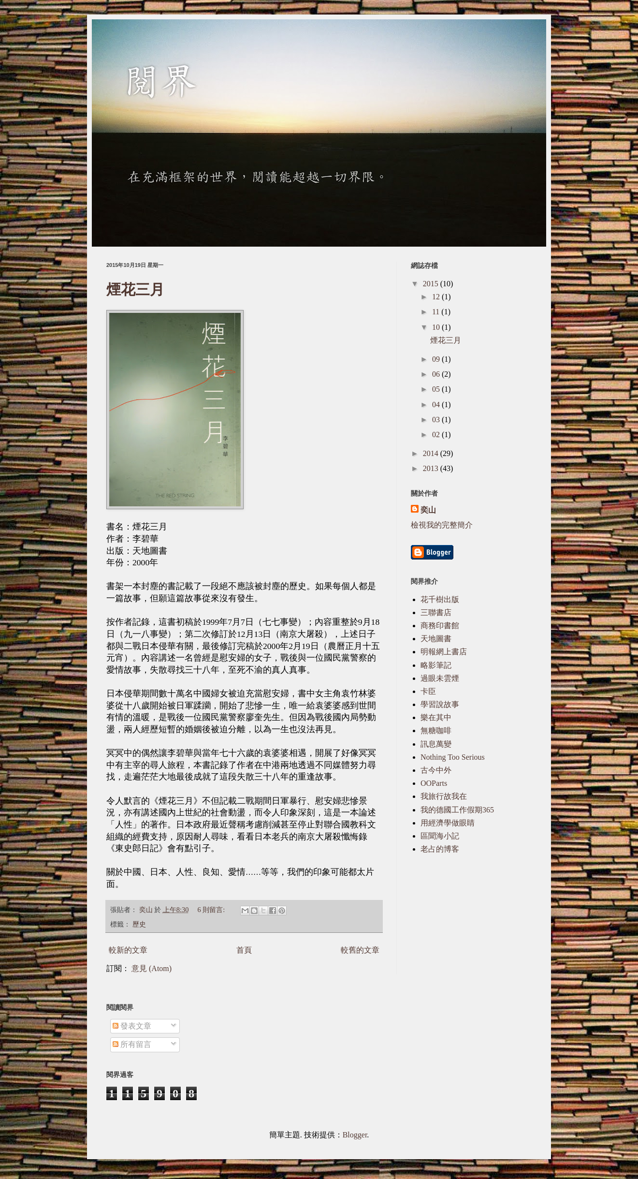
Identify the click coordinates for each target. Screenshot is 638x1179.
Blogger (355, 1135)
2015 (431, 284)
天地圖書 (435, 638)
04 (437, 404)
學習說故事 (439, 704)
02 (437, 434)
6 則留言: (211, 910)
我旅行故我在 (443, 796)
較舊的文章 (360, 950)
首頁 (244, 950)
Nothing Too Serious (452, 757)
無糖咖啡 (435, 730)
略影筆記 (435, 665)
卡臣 (428, 691)
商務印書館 (439, 625)
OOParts (433, 783)
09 (437, 359)
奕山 (428, 510)
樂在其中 (435, 717)
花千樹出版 (439, 599)
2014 (431, 453)
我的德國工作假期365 (457, 810)
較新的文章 (128, 950)
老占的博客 (439, 849)
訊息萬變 (435, 744)
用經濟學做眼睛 (447, 823)
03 (437, 419)
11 (436, 312)
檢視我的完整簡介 (442, 525)
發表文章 (132, 1026)
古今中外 (435, 770)
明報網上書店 (443, 652)
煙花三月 (135, 289)
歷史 (139, 924)
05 (437, 389)
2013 (431, 468)
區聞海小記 (439, 836)
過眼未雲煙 (439, 678)
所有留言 (132, 1044)
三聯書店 (435, 612)
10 (437, 327)
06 (437, 374)
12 (437, 297)
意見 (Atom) (151, 968)
